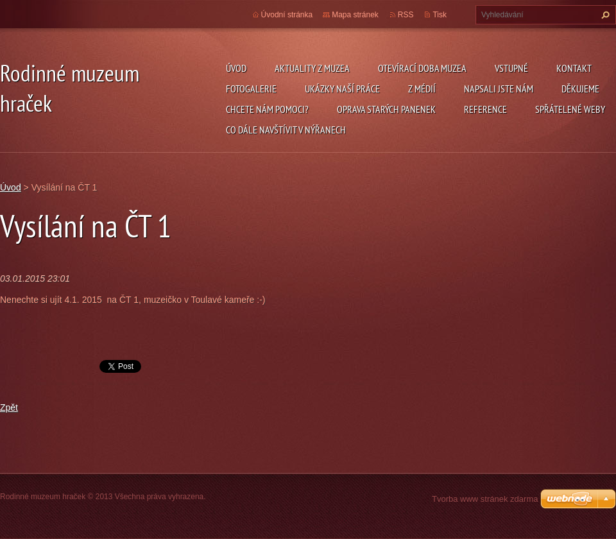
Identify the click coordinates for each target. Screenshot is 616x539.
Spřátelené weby (570, 109)
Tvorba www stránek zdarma (485, 499)
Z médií (422, 88)
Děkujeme (580, 88)
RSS (406, 14)
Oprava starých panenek (386, 109)
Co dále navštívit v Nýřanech (286, 129)
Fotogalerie (251, 88)
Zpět (9, 407)
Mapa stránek (355, 14)
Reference (485, 109)
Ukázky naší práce (342, 88)
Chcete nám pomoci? (267, 109)
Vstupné (511, 68)
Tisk (439, 14)
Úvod (236, 68)
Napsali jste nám (498, 88)
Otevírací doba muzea (422, 68)
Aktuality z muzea (312, 68)
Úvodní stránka (287, 14)
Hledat (603, 14)
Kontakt (574, 68)
